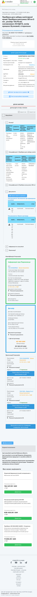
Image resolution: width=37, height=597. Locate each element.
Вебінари (18, 584)
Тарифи (18, 586)
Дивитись (18, 492)
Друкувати (7, 443)
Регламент (18, 582)
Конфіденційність (5, 593)
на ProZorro (28, 32)
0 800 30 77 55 (23, 0)
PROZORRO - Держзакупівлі (18, 566)
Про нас (18, 580)
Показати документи (15, 290)
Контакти (18, 578)
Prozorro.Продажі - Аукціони (18, 570)
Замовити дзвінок (24, 3)
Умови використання (15, 593)
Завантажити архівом (17, 196)
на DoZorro (5, 34)
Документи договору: (14, 332)
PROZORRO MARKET (18, 568)
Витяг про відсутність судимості (18, 92)
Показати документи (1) (15, 385)
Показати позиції (13, 367)
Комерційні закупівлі (18, 572)
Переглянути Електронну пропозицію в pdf (20, 373)
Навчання (18, 574)
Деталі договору (14, 338)
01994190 (21, 74)
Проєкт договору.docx (12, 231)
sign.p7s (12, 210)
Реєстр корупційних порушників (18, 96)
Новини (18, 576)
